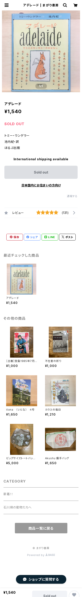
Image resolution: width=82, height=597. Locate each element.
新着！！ (8, 494)
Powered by (41, 555)
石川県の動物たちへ (17, 507)
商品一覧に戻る (41, 528)
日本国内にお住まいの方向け (41, 185)
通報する (72, 196)
